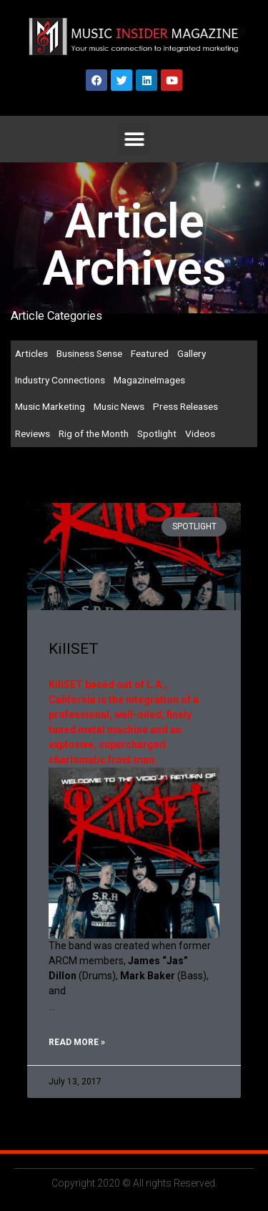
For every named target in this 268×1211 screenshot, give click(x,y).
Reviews (32, 433)
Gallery (191, 353)
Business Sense (89, 353)
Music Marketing (50, 406)
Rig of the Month (94, 433)
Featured (150, 353)
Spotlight (157, 433)
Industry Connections (60, 380)
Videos (200, 433)
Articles (31, 353)
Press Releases (185, 406)
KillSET (74, 648)
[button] (134, 139)
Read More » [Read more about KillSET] (77, 1042)
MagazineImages (149, 380)
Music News (119, 406)
